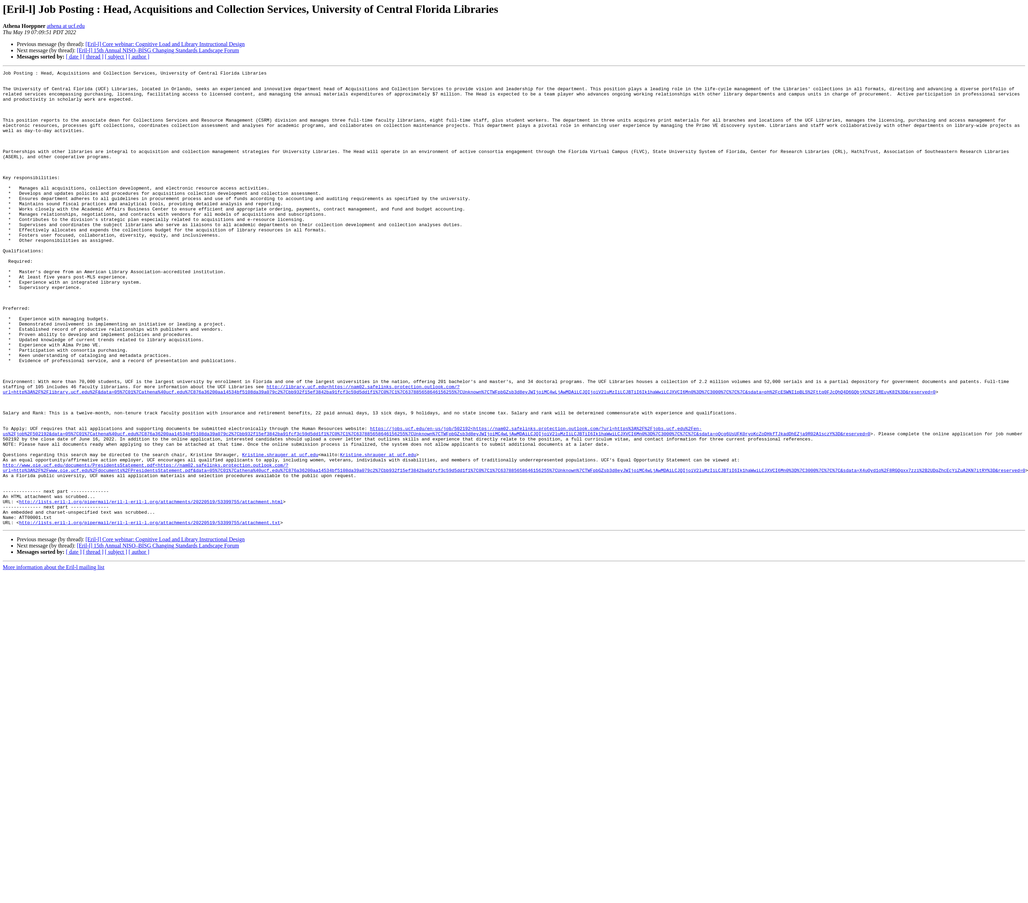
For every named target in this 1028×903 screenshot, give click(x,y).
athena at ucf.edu (66, 26)
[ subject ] (116, 57)
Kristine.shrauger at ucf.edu (280, 532)
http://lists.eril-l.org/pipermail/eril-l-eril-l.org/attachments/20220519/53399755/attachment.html (151, 588)
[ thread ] (93, 57)
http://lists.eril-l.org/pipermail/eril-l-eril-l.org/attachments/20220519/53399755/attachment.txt (149, 613)
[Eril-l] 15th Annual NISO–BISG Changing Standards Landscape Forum (158, 50)
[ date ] (74, 57)
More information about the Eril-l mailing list (54, 658)
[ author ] (139, 57)
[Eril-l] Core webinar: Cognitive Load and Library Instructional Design (165, 44)
